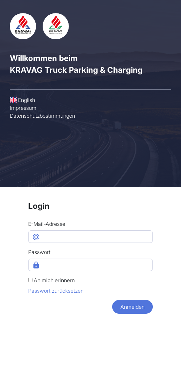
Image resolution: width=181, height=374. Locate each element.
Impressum (23, 108)
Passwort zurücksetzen (56, 290)
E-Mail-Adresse (46, 224)
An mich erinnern (51, 280)
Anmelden (132, 307)
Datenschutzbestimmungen (42, 115)
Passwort (39, 252)
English (22, 100)
